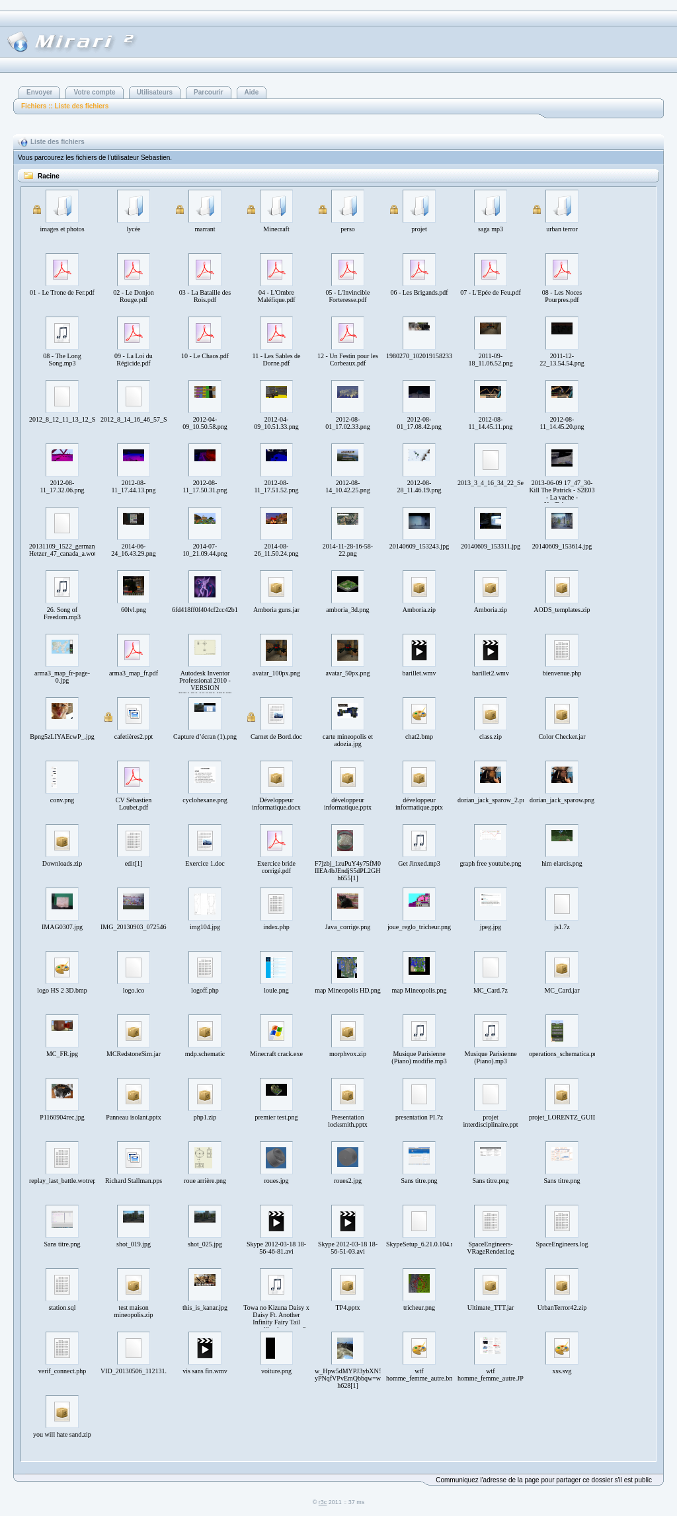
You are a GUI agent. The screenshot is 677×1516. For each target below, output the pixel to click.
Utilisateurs (155, 92)
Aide (252, 92)
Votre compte (94, 92)
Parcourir (208, 92)
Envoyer (39, 92)
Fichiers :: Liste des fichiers (64, 106)
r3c (323, 1502)
